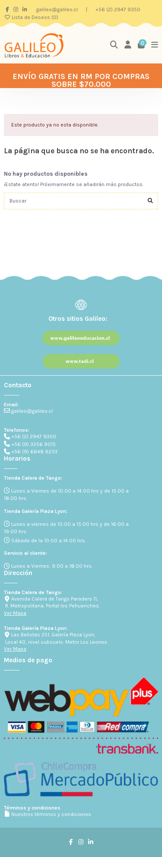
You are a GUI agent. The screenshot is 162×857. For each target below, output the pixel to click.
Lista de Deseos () (31, 17)
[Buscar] (150, 201)
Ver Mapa (15, 613)
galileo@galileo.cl (57, 9)
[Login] (128, 45)
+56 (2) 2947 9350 (117, 9)
